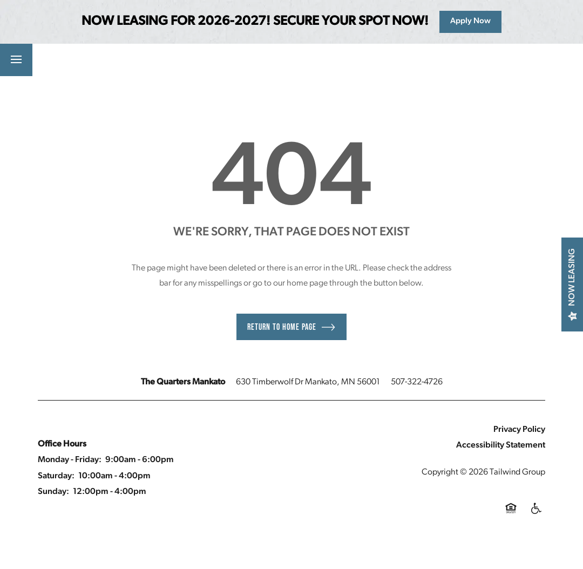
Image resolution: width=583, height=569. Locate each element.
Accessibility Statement (500, 445)
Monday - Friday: (69, 460)
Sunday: (53, 491)
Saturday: (56, 476)
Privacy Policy (519, 429)
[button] (107, 60)
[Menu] (16, 60)
